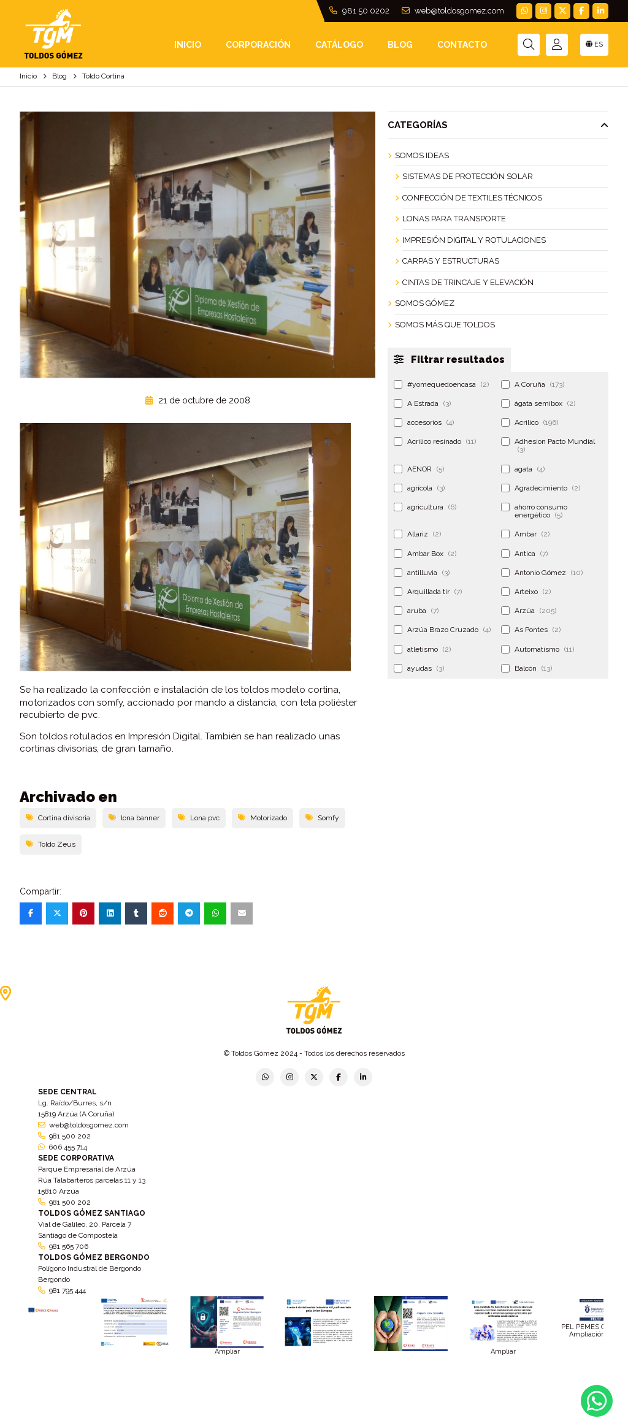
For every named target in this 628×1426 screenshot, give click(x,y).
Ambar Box (425, 553)
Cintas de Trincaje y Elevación (468, 282)
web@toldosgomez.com (453, 10)
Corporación (258, 45)
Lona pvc (199, 818)
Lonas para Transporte (454, 218)
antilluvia (422, 572)
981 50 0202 (359, 10)
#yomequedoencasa (441, 384)
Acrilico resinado (435, 441)
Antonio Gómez (542, 572)
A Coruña (532, 384)
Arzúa (528, 610)
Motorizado (262, 818)
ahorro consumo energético (534, 511)
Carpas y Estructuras (450, 260)
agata (523, 469)
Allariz (417, 534)
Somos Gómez (424, 303)
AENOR (419, 469)
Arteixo (526, 591)
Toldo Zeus (50, 844)
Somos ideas (422, 155)
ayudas (419, 668)
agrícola (419, 488)
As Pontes (531, 629)
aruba (416, 610)
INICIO (187, 45)
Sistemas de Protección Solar (467, 176)
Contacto (462, 45)
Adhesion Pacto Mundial (548, 445)
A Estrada (422, 403)
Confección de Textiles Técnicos (472, 197)
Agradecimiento (540, 488)
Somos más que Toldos (445, 324)
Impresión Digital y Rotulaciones (474, 240)
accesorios (424, 422)
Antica (524, 553)
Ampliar (227, 1351)
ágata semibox (538, 403)
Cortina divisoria (58, 818)
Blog (400, 45)
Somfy (322, 818)
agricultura (425, 507)
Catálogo (339, 45)
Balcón (526, 668)
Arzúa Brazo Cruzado (442, 629)
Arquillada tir (428, 591)
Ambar (525, 534)
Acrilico (529, 422)
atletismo (422, 649)
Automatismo (537, 649)
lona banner (134, 818)
